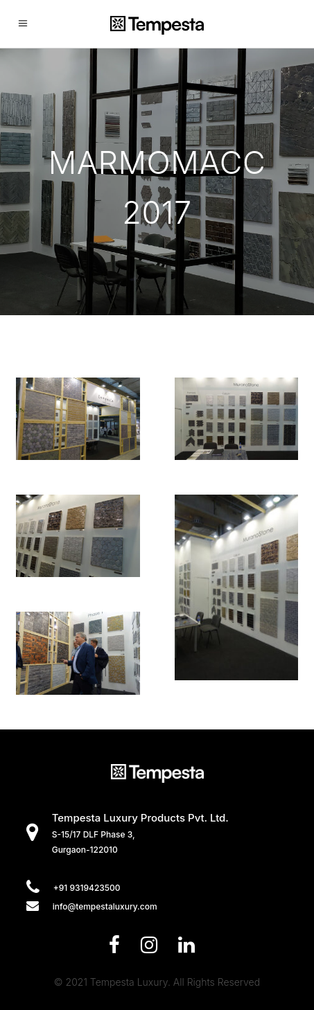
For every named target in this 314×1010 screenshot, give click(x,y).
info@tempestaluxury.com (105, 906)
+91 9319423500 (87, 888)
